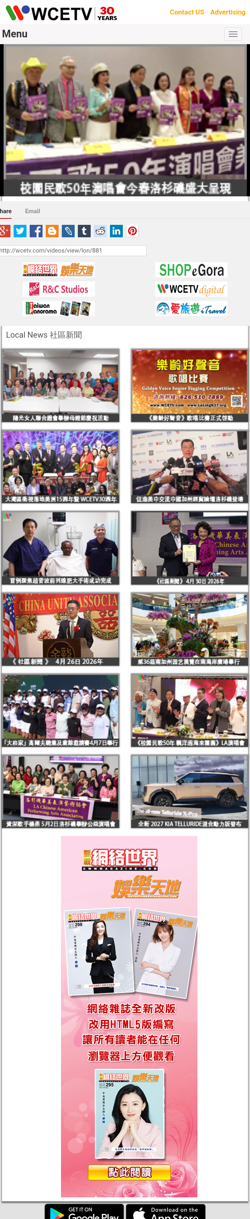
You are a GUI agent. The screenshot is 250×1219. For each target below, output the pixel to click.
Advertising (228, 12)
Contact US (187, 12)
